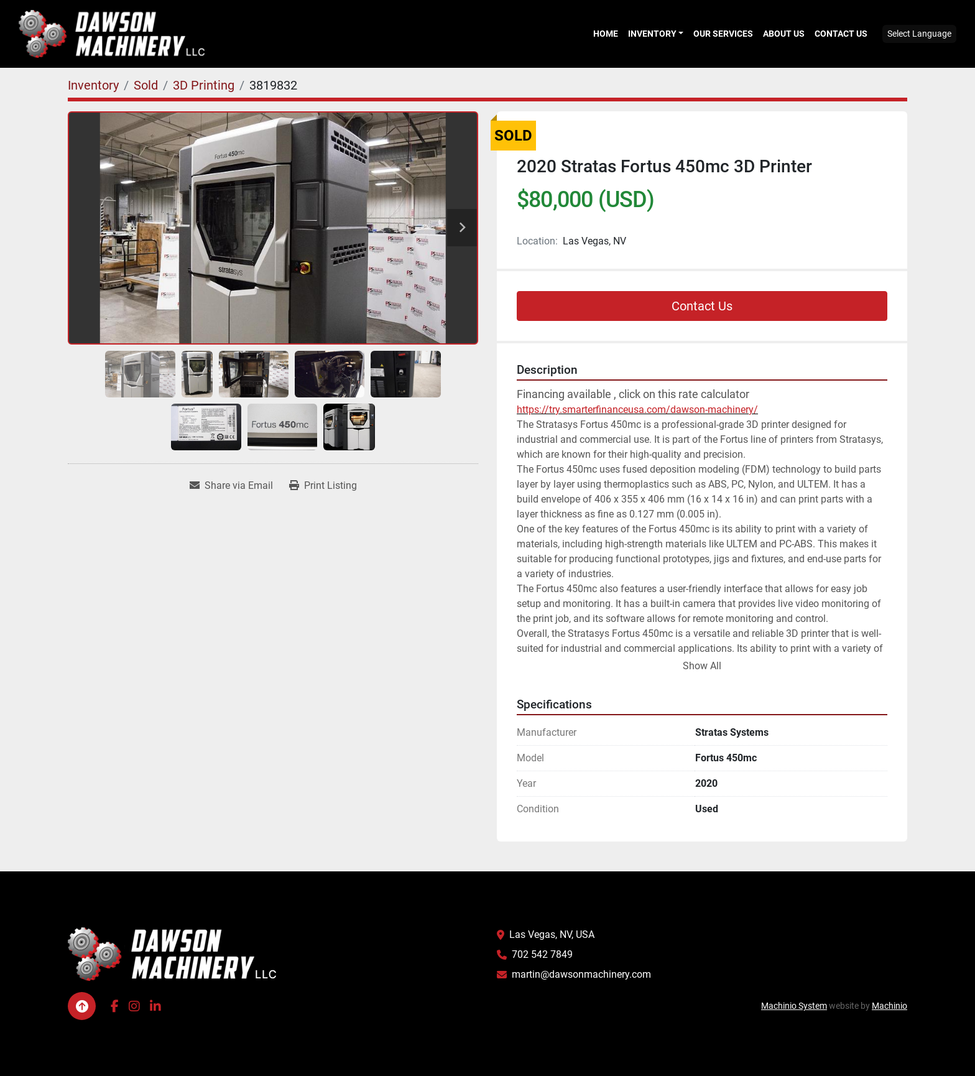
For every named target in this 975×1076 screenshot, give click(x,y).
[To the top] (82, 1006)
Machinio (889, 1006)
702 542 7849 (542, 954)
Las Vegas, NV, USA (551, 934)
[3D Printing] (203, 85)
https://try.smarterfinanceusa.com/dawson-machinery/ (637, 409)
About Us (784, 34)
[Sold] (146, 85)
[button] (655, 33)
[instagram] (134, 1006)
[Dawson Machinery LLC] (172, 954)
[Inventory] (93, 85)
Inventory (652, 34)
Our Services (723, 34)
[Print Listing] (323, 486)
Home (605, 34)
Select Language (919, 34)
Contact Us (841, 34)
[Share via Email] (231, 486)
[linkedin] (155, 1006)
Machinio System (794, 1006)
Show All (702, 666)
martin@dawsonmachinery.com (581, 974)
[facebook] (115, 1006)
